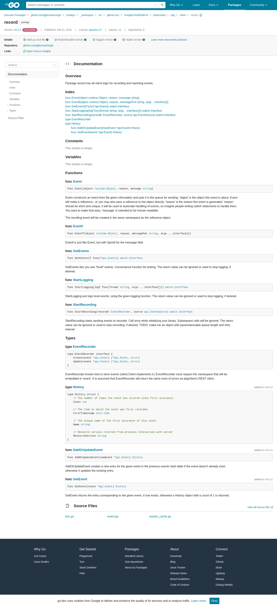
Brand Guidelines (180, 579)
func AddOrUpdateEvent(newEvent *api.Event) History (105, 127)
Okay (214, 600)
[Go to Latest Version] (30, 29)
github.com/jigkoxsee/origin (46, 15)
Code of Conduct (179, 584)
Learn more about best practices (169, 39)
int (84, 402)
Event (77, 181)
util (99, 413)
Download (175, 556)
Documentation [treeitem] (17, 74)
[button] (24, 39)
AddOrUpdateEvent (88, 450)
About (174, 549)
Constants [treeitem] (15, 93)
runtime (99, 188)
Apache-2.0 (95, 29)
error (134, 357)
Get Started (88, 549)
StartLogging (83, 280)
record (194, 15)
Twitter (219, 556)
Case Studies (41, 561)
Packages (234, 4)
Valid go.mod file (36, 39)
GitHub (220, 561)
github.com (113, 15)
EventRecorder (121, 311)
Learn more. (198, 600)
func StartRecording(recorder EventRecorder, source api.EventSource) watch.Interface (120, 115)
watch (124, 258)
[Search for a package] (92, 5)
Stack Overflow (88, 567)
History (78, 387)
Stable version (133, 39)
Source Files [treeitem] (16, 118)
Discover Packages (15, 15)
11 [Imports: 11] (115, 29)
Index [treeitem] (12, 87)
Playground (86, 556)
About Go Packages (136, 567)
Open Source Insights (37, 51)
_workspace (87, 15)
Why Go (177, 5)
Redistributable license (70, 39)
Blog (172, 561)
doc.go (69, 516)
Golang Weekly (224, 584)
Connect (222, 549)
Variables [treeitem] (14, 99)
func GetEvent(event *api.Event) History (96, 132)
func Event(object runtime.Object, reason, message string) (102, 97)
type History (72, 123)
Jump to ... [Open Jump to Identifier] (14, 65)
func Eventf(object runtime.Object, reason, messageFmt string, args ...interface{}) (116, 102)
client (183, 15)
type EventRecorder (78, 119)
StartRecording (84, 304)
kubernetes (159, 15)
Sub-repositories (134, 561)
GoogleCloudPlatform (136, 15)
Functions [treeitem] (14, 104)
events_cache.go (160, 516)
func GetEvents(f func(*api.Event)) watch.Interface (97, 106)
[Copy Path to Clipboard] (200, 15)
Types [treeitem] (12, 110)
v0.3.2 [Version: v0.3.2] (13, 29)
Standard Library (134, 556)
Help (82, 573)
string (147, 188)
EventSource (158, 311)
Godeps (70, 15)
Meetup (220, 579)
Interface (136, 258)
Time (106, 413)
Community (259, 5)
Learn (196, 4)
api (104, 258)
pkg (173, 15)
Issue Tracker (177, 567)
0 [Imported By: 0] (136, 29)
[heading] (15, 5)
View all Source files (258, 507)
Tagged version (104, 39)
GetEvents (81, 251)
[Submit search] (162, 5)
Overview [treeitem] (14, 81)
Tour (82, 561)
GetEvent (80, 479)
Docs (214, 5)
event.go (112, 516)
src (100, 15)
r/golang (220, 573)
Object (110, 188)
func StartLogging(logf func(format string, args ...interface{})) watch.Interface (113, 110)
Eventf (78, 226)
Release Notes (178, 573)
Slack (219, 567)
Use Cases (40, 556)
